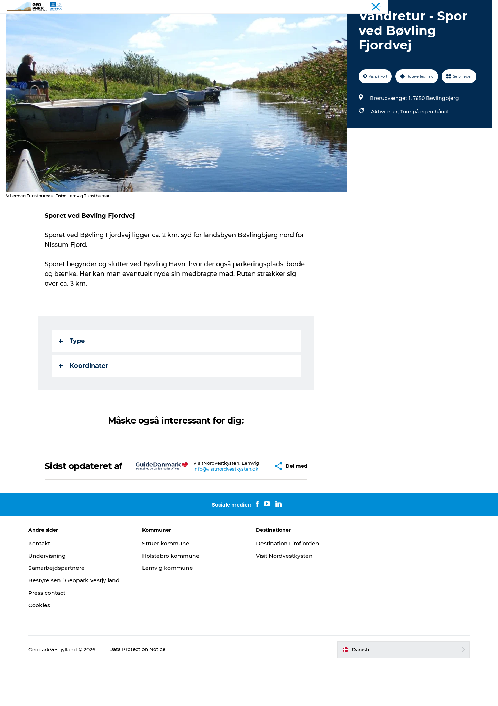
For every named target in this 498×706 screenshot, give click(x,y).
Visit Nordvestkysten (285, 598)
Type (72, 374)
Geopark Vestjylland (471, 6)
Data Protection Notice (144, 692)
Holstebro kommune (174, 598)
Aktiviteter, (384, 144)
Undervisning (54, 598)
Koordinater (84, 398)
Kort (269, 22)
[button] (254, 504)
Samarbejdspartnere (64, 610)
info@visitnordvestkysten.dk (210, 509)
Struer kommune (169, 586)
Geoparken (206, 22)
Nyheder (242, 22)
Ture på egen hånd (423, 144)
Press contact (54, 635)
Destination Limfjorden (289, 586)
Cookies (46, 648)
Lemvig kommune (171, 610)
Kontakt (295, 22)
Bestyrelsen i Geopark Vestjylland (81, 623)
